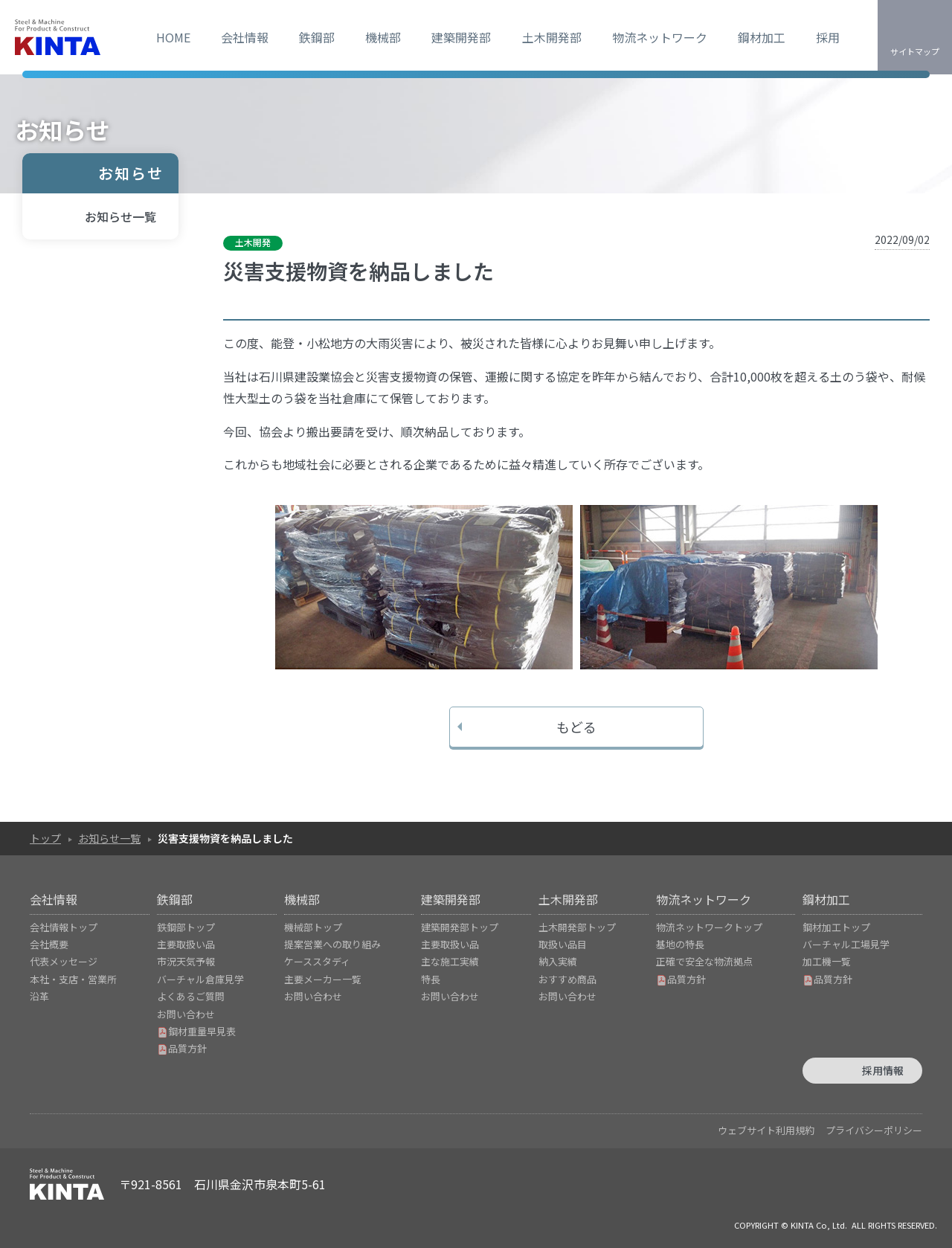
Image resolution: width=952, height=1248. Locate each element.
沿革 (39, 996)
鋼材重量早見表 (196, 1031)
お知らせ (131, 173)
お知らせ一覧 (120, 216)
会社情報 (244, 37)
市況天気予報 (186, 961)
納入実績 (557, 961)
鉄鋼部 (317, 37)
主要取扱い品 (186, 944)
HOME (173, 37)
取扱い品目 (562, 944)
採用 (828, 37)
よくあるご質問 (191, 996)
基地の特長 (680, 944)
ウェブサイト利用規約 (766, 1130)
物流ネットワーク (659, 37)
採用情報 (883, 1070)
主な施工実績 (450, 961)
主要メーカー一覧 (322, 979)
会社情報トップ (63, 927)
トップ (45, 838)
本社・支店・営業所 (73, 979)
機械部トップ (313, 927)
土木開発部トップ (577, 927)
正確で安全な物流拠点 (704, 961)
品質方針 (182, 1048)
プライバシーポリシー (874, 1130)
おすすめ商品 (567, 979)
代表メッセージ (63, 961)
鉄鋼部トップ (186, 927)
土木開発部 (552, 37)
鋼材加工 (761, 37)
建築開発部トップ (459, 927)
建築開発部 (461, 37)
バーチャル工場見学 (846, 944)
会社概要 (49, 944)
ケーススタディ (317, 961)
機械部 (383, 37)
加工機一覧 (827, 961)
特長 (430, 979)
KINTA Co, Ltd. (819, 1225)
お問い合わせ (186, 1014)
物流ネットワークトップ (709, 927)
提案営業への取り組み (332, 944)
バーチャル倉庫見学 (200, 979)
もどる (576, 726)
